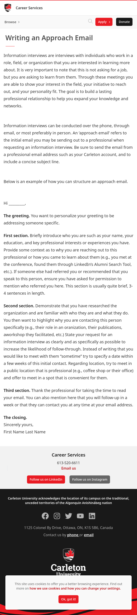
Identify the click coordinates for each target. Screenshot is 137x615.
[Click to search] (90, 22)
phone (73, 534)
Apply (102, 22)
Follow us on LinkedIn (46, 479)
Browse (10, 22)
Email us (68, 468)
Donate (124, 22)
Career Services (29, 8)
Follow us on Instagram (89, 479)
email (89, 534)
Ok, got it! (68, 599)
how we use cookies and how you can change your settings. (75, 588)
